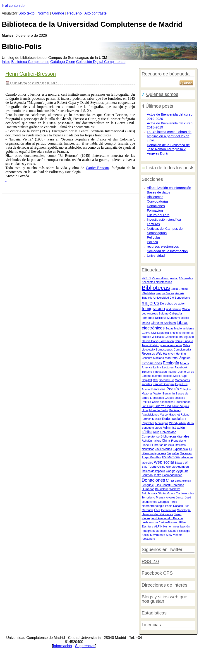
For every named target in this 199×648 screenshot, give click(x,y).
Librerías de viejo (163, 445)
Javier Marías (163, 449)
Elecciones (157, 397)
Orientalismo (160, 278)
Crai (155, 380)
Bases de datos (158, 192)
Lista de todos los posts (170, 167)
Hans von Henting (174, 353)
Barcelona (158, 389)
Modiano (158, 358)
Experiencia (180, 449)
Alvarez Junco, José (178, 497)
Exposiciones (152, 363)
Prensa (160, 497)
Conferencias (185, 493)
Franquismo (178, 440)
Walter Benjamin (164, 393)
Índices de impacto (153, 471)
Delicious (160, 317)
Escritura (147, 526)
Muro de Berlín (158, 410)
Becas (169, 328)
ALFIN (158, 526)
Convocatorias (158, 201)
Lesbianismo (150, 522)
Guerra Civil (162, 406)
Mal (181, 337)
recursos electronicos (163, 246)
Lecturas (153, 224)
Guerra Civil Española (155, 332)
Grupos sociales (175, 397)
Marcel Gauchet (170, 414)
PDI (164, 457)
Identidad (148, 317)
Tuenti (152, 466)
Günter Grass (166, 493)
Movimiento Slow (161, 535)
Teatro (157, 475)
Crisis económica (162, 402)
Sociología (184, 510)
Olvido (186, 309)
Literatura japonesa (154, 453)
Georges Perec (167, 501)
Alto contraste (95, 13)
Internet (172, 371)
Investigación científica (164, 219)
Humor (167, 526)
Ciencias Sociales (163, 323)
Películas (154, 237)
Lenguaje (148, 485)
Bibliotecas (155, 197)
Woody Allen (177, 423)
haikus (157, 440)
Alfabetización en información (169, 188)
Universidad (156, 255)
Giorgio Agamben (177, 466)
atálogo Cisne (62, 62)
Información (62, 646)
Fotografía (148, 530)
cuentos (157, 375)
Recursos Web (152, 353)
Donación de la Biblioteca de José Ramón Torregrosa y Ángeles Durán (168, 149)
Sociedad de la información (167, 251)
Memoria (173, 457)
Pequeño (74, 13)
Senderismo (182, 297)
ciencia (186, 480)
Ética (157, 510)
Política (152, 242)
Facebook (181, 367)
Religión (147, 440)
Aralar (174, 278)
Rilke (182, 522)
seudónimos (149, 501)
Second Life (166, 380)
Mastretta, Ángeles (177, 358)
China (166, 440)
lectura (146, 278)
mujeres (150, 303)
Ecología (171, 362)
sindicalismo (173, 309)
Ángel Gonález (151, 457)
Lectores (168, 367)
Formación (155, 210)
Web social (164, 462)
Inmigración (153, 308)
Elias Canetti (162, 485)
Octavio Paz (168, 510)
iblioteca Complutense (30, 62)
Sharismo (176, 332)
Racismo (174, 410)
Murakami (173, 317)
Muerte (184, 363)
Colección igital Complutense (100, 62)
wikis (156, 432)
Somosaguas (164, 349)
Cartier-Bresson (168, 522)
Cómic (178, 341)
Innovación (160, 371)
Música (156, 419)
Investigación (181, 526)
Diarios (169, 293)
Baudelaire (161, 489)
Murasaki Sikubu (166, 530)
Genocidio (171, 337)
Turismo (147, 371)
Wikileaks (158, 337)
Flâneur (146, 445)
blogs (158, 427)
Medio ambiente (184, 328)
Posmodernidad (172, 475)
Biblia (174, 288)
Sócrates (186, 453)
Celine (161, 466)
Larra (178, 480)
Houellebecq (182, 402)
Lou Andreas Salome (155, 313)
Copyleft (147, 380)
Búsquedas (186, 278)
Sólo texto (27, 13)
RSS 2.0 (150, 561)
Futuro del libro (158, 215)
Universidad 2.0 (163, 297)
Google (170, 471)
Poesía (172, 389)
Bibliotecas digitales (175, 436)
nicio (6, 62)
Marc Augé (180, 375)
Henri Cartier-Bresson (30, 74)
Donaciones (156, 206)
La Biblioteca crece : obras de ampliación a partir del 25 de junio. (169, 136)
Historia (168, 375)
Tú (190, 449)
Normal (43, 13)
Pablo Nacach (174, 506)
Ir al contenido (13, 5)
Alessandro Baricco (170, 518)
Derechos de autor (172, 303)
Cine (170, 480)
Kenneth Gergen (163, 384)
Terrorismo (148, 497)
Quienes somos (162, 94)
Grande (58, 13)
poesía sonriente (171, 345)
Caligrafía (175, 313)
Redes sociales (173, 419)
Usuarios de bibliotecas (157, 514)
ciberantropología (153, 506)
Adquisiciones (150, 414)
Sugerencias (85, 646)
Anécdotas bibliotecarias (157, 282)
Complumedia (182, 349)
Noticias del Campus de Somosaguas (165, 231)
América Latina (151, 367)
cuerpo (160, 293)
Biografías (173, 453)
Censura (147, 358)
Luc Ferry (148, 406)
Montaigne (161, 423)
